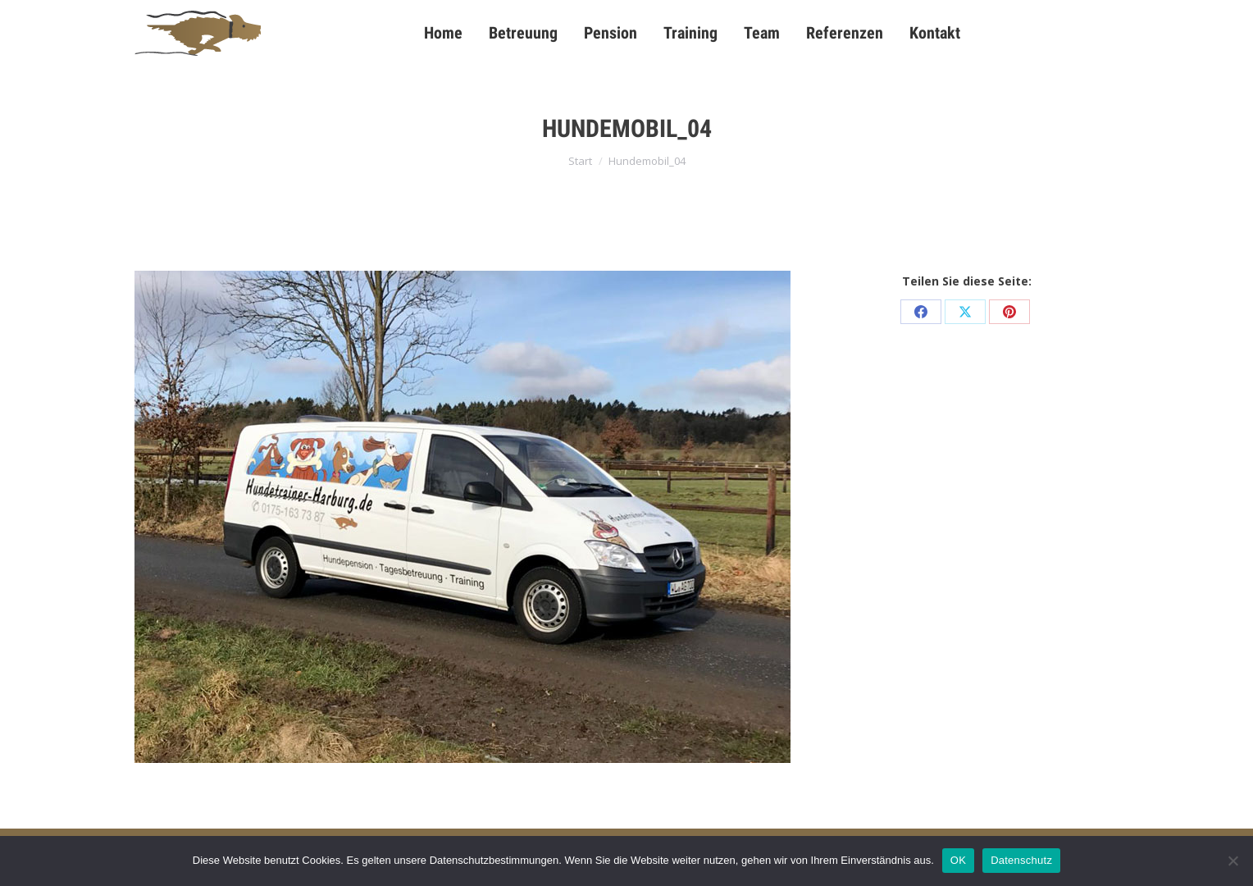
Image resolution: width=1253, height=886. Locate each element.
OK (958, 860)
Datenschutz (1021, 860)
